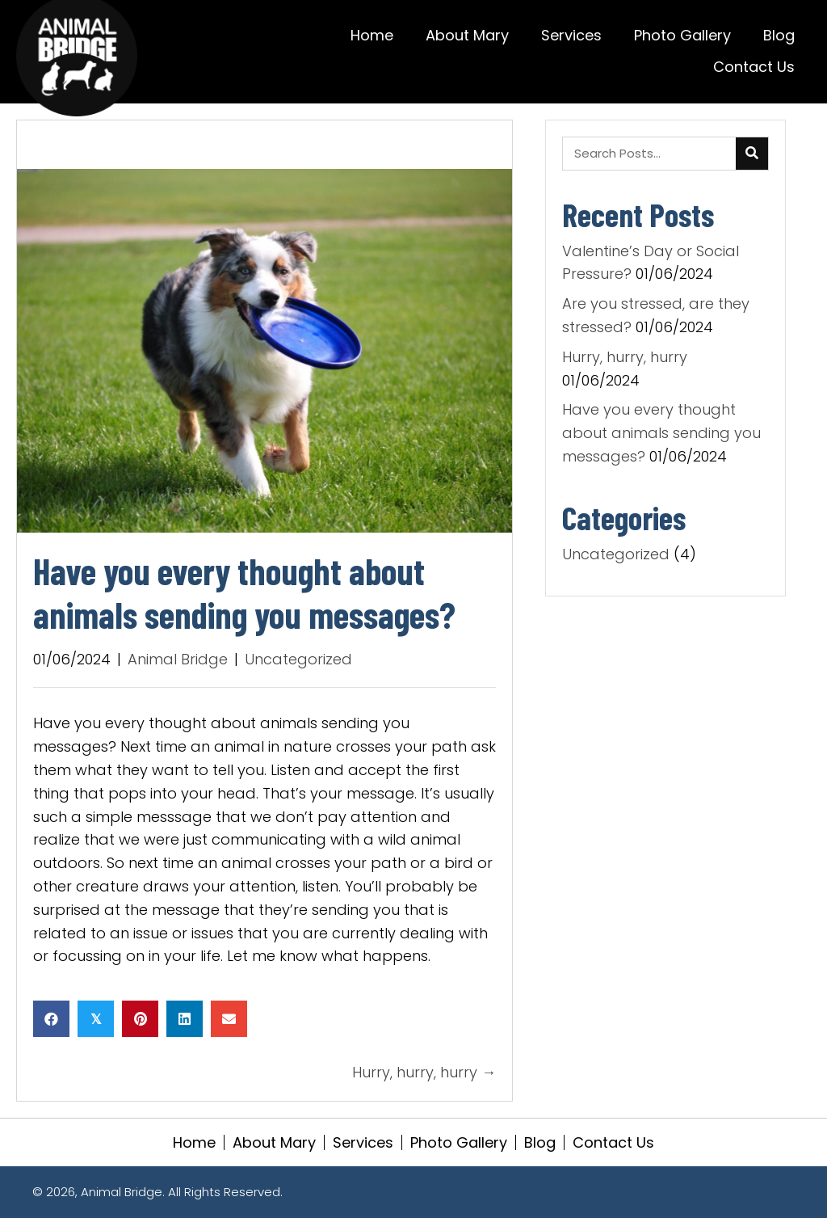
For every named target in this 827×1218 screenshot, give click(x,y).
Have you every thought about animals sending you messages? (661, 432)
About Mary (274, 1142)
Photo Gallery (458, 1142)
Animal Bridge (178, 659)
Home (194, 1142)
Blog (540, 1142)
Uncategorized (298, 659)
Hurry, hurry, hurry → (424, 1072)
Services (363, 1142)
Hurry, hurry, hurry (624, 357)
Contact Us (613, 1142)
